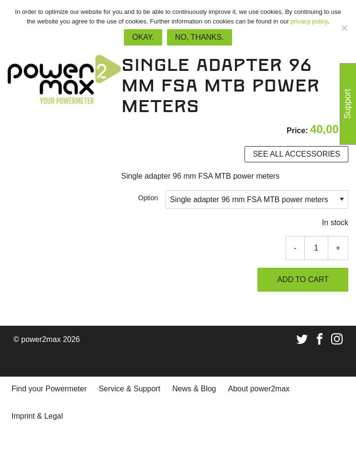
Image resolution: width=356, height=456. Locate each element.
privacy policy (308, 21)
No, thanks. (199, 37)
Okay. (143, 37)
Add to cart (303, 279)
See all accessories (296, 154)
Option (148, 198)
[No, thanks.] (344, 28)
